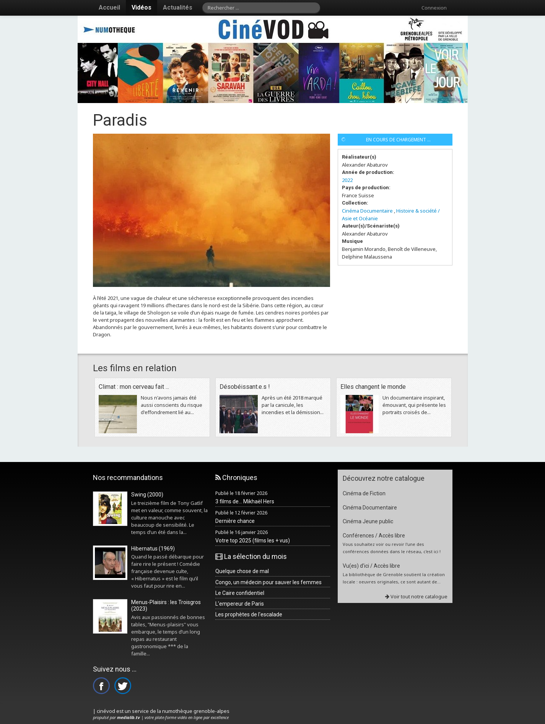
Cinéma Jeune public (368, 521)
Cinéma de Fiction (364, 493)
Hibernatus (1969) (153, 548)
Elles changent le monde (373, 386)
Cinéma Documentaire (367, 210)
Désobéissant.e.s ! (245, 386)
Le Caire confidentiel (239, 593)
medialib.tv (128, 717)
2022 (347, 180)
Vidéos (141, 7)
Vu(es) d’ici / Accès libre (371, 566)
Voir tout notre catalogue (416, 596)
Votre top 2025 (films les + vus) (252, 540)
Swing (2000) (147, 494)
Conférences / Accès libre (374, 535)
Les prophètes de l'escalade (248, 614)
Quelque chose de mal (242, 571)
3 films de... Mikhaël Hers (244, 501)
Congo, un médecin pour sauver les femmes (268, 582)
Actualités (177, 7)
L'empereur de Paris (239, 604)
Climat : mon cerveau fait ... (134, 386)
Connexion (434, 7)
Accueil (109, 7)
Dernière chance (235, 521)
